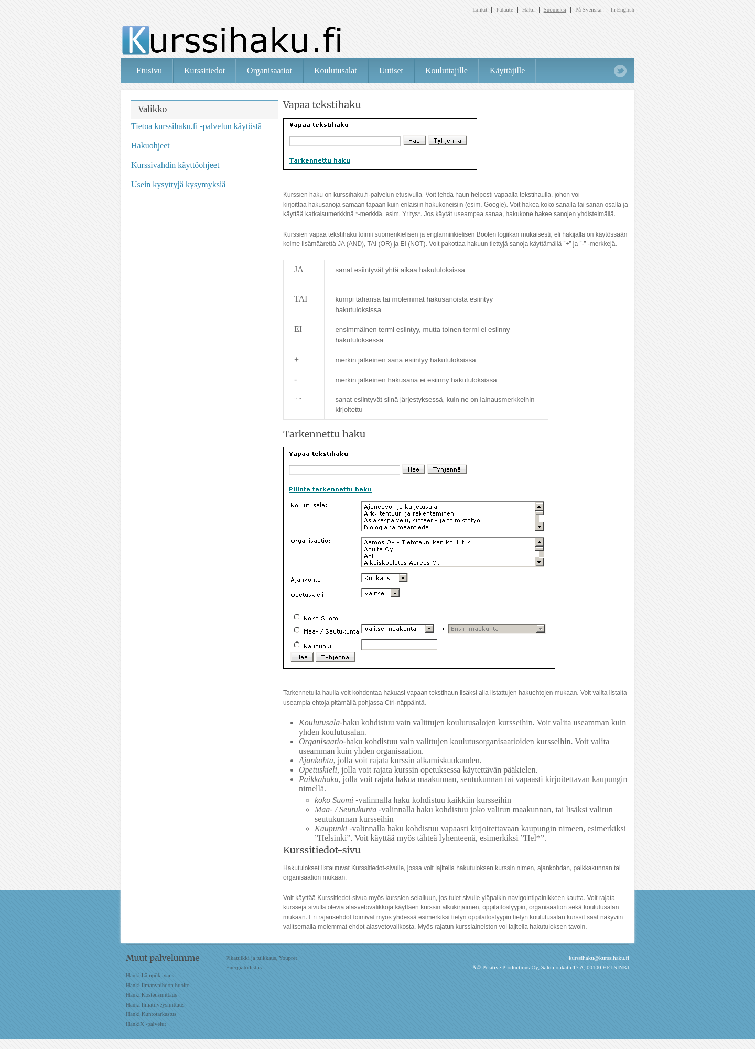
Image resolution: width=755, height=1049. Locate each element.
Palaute (504, 10)
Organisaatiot (269, 70)
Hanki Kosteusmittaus (151, 994)
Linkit (480, 10)
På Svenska (588, 10)
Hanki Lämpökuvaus (150, 975)
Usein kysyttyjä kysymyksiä (178, 184)
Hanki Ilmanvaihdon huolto (158, 985)
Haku (528, 10)
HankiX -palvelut (146, 1024)
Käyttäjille (507, 70)
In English (622, 10)
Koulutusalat (335, 70)
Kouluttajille (446, 70)
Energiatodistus (244, 967)
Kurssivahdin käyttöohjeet (175, 164)
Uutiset (391, 70)
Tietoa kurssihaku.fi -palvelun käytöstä (196, 126)
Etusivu (149, 70)
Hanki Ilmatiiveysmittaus (155, 1004)
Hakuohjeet (150, 145)
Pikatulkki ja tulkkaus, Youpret (261, 958)
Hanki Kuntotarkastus (151, 1014)
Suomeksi (555, 10)
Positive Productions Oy (510, 967)
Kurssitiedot (204, 70)
